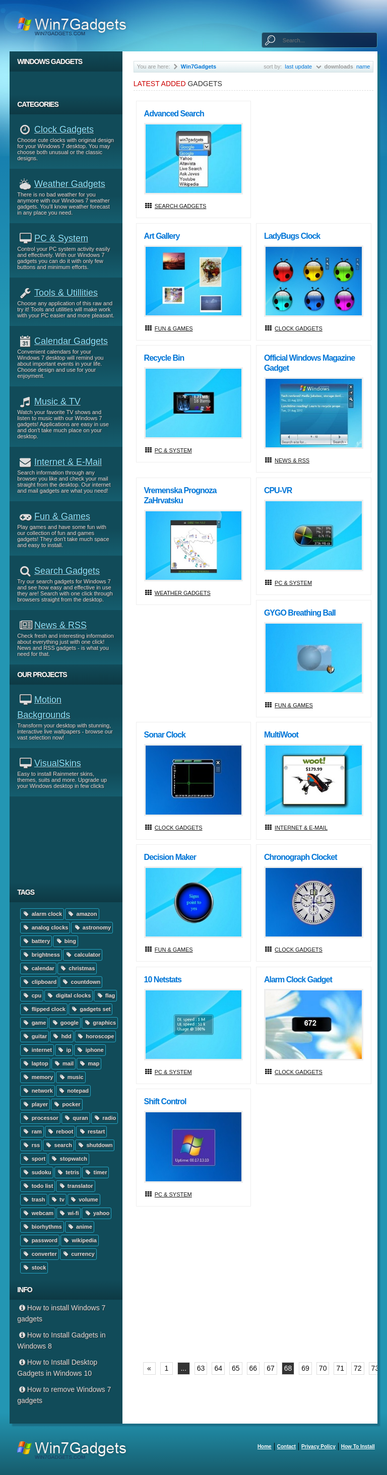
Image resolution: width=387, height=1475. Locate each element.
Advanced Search (174, 113)
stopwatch (68, 1159)
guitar (34, 1036)
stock (34, 1267)
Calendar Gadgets (71, 341)
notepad (73, 1091)
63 (201, 1368)
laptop (35, 1063)
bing (65, 941)
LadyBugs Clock (292, 236)
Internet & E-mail (68, 462)
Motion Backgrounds (43, 707)
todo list (37, 1186)
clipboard (39, 982)
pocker (67, 1104)
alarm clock (42, 914)
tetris (67, 1172)
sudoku (36, 1172)
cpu (31, 995)
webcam (37, 1213)
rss (31, 1145)
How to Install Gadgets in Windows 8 (61, 1340)
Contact (286, 1446)
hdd (62, 1036)
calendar (38, 968)
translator (75, 1186)
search (58, 1145)
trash (33, 1199)
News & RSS (60, 625)
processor (40, 1118)
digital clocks (68, 995)
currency (78, 1254)
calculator (82, 955)
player (35, 1104)
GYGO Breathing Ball (300, 613)
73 (375, 1368)
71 (340, 1368)
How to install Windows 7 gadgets (61, 1313)
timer (95, 1172)
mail (63, 1063)
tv (57, 1199)
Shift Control (165, 1101)
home (264, 1446)
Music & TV (57, 401)
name (363, 66)
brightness (41, 955)
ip (64, 1050)
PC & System (61, 238)
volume (84, 1199)
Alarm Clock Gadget (298, 979)
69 (305, 1368)
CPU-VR (278, 490)
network (37, 1091)
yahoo (96, 1213)
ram (32, 1131)
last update (298, 66)
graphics (100, 1023)
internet (37, 1050)
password (39, 1240)
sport (33, 1159)
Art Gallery (162, 236)
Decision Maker (170, 857)
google (64, 1023)
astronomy (92, 927)
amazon (82, 914)
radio (104, 1118)
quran (75, 1118)
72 (358, 1368)
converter (39, 1254)
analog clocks (45, 927)
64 (218, 1368)
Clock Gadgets (64, 129)
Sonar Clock (164, 734)
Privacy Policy (318, 1446)
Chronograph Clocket (300, 857)
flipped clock (44, 1009)
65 (236, 1368)
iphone (89, 1050)
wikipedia (79, 1240)
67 (271, 1368)
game (34, 1023)
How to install (358, 1446)
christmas (77, 968)
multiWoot (281, 734)
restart (91, 1131)
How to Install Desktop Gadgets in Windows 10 (57, 1367)
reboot (60, 1131)
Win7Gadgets (198, 66)
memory (37, 1077)
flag (105, 995)
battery (36, 941)
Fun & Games (62, 516)
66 (253, 1368)
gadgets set (91, 1009)
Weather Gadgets (69, 184)
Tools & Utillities (66, 293)
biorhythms (41, 1227)
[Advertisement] (70, 839)
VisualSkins (57, 763)
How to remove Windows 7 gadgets (64, 1394)
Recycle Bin (164, 358)
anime (79, 1227)
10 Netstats (162, 979)
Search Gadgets (67, 571)
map (89, 1063)
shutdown (94, 1145)
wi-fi (68, 1213)
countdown (80, 982)
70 (323, 1368)
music (70, 1077)
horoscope (95, 1036)
